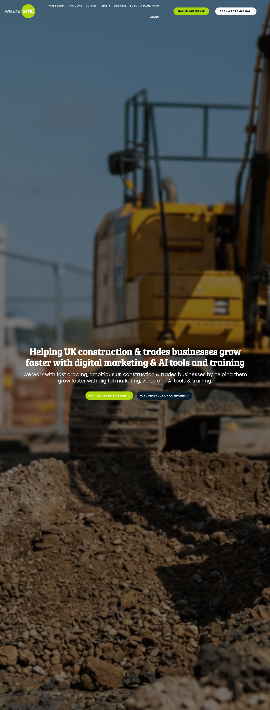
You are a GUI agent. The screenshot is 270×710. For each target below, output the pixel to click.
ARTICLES (120, 5)
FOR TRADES (57, 5)
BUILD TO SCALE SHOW (145, 5)
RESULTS (105, 5)
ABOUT (155, 17)
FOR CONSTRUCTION (82, 5)
